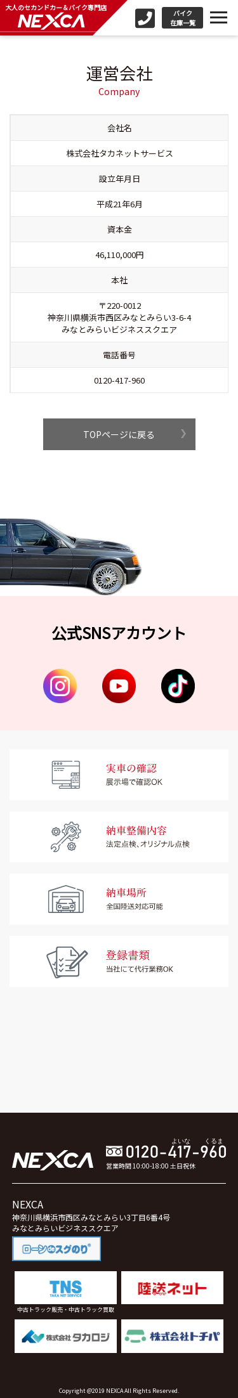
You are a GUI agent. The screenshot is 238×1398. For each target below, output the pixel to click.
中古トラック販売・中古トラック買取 (66, 1292)
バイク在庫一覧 (182, 17)
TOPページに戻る (119, 434)
